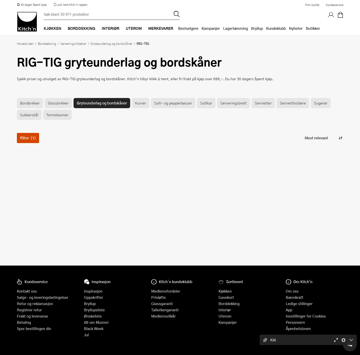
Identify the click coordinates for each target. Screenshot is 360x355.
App (289, 309)
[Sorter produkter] (323, 138)
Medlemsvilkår (163, 316)
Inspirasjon (93, 291)
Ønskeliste (93, 316)
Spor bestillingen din (34, 328)
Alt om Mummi (96, 322)
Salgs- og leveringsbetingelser (42, 297)
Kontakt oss (27, 291)
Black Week (93, 328)
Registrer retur (29, 309)
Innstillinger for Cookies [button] (306, 316)
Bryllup (257, 28)
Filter (28, 138)
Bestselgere (188, 28)
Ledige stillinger (299, 303)
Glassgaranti (162, 303)
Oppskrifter (93, 297)
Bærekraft (294, 297)
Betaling (24, 322)
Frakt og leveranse (32, 316)
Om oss (292, 291)
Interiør (224, 309)
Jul (86, 334)
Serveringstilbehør (73, 43)
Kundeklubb (276, 28)
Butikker (313, 28)
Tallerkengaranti (164, 309)
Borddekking (47, 43)
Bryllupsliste (94, 309)
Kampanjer (211, 28)
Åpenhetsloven (298, 328)
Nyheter (296, 28)
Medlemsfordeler (165, 291)
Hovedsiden (25, 43)
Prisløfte (158, 297)
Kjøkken (225, 291)
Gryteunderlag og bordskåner (111, 43)
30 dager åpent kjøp (32, 5)
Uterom (224, 316)
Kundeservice (334, 5)
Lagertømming (235, 28)
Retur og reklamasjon (35, 303)
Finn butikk (312, 5)
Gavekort (226, 297)
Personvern (295, 322)
